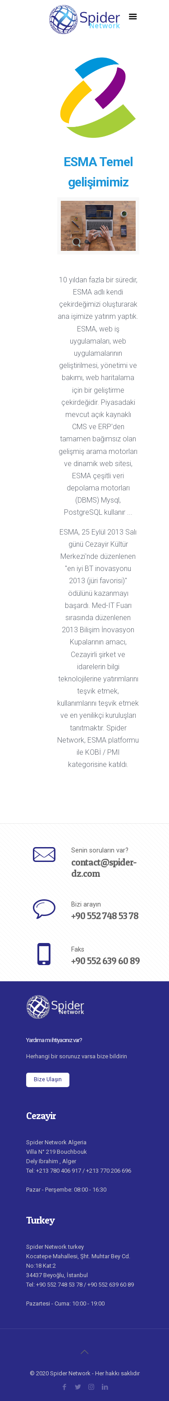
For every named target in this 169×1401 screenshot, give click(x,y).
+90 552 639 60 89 (105, 960)
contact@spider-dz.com (104, 868)
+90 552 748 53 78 (104, 915)
